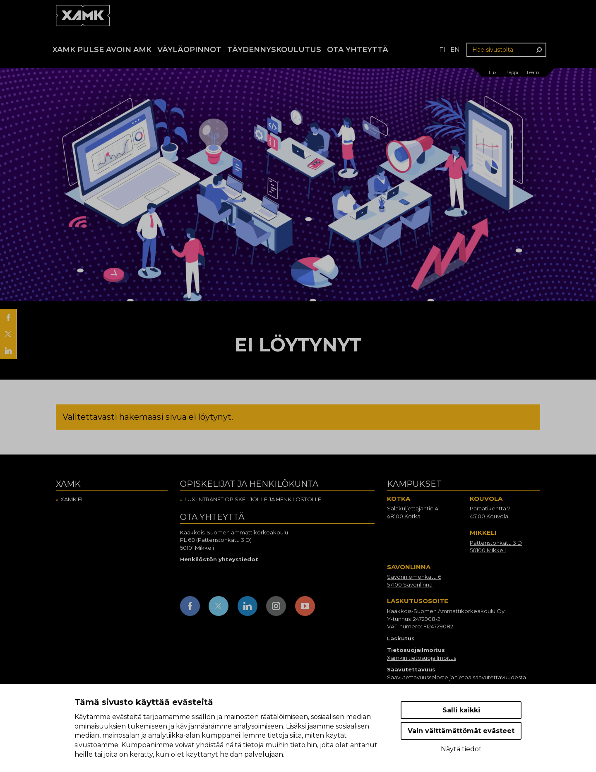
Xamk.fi (71, 499)
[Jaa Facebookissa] (8, 317)
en (455, 49)
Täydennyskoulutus (274, 49)
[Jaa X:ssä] (8, 334)
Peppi (511, 72)
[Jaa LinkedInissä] (8, 350)
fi (442, 49)
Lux (493, 72)
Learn (533, 72)
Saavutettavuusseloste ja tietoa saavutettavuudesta (456, 677)
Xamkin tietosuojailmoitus (421, 657)
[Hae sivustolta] (506, 50)
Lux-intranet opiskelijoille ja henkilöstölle (253, 499)
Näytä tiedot (461, 749)
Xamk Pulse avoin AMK (102, 49)
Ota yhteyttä (357, 49)
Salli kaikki (461, 710)
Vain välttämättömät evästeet (461, 731)
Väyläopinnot (189, 49)
